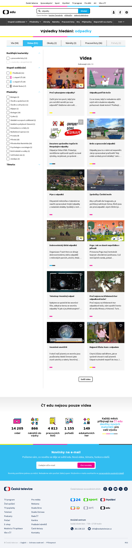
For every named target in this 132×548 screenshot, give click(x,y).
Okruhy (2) (52, 43)
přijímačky (68, 15)
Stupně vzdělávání (16, 22)
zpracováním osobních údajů (111, 473)
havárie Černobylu (56, 15)
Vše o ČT (102, 3)
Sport (57, 3)
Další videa (85, 379)
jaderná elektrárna (81, 15)
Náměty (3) (71, 43)
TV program (77, 3)
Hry (78, 22)
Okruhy (46, 22)
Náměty (56, 22)
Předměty (34, 22)
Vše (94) (14, 43)
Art (95, 3)
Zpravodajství (46, 3)
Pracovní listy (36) (93, 43)
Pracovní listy (68, 22)
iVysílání (66, 3)
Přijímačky (87, 22)
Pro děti (88, 3)
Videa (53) (32, 43)
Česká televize (32, 3)
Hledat (84, 11)
